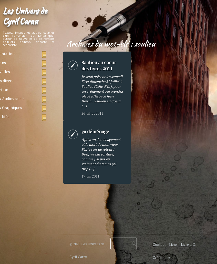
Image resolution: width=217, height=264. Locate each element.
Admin (173, 257)
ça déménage (95, 131)
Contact (159, 244)
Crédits (158, 257)
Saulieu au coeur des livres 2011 (98, 65)
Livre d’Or (189, 244)
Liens (173, 244)
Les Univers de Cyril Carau (25, 15)
